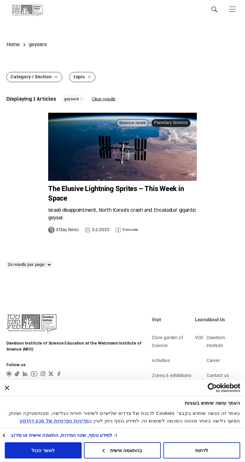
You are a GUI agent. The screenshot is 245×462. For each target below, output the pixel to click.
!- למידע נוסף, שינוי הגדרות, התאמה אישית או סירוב (64, 435)
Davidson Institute (216, 342)
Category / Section (31, 77)
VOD (199, 338)
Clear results (103, 99)
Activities (161, 361)
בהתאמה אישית (122, 450)
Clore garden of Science (167, 342)
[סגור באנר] (7, 388)
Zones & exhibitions (171, 376)
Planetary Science (171, 122)
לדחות (201, 450)
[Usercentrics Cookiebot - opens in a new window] (224, 388)
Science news (132, 122)
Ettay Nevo (67, 230)
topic (79, 77)
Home (13, 44)
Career (213, 361)
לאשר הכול (43, 450)
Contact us (218, 376)
